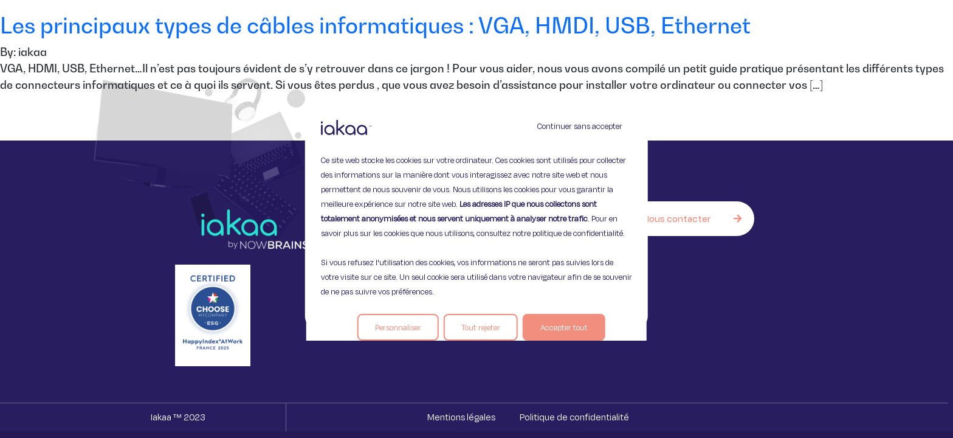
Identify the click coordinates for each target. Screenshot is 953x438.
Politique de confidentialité (574, 417)
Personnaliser (398, 327)
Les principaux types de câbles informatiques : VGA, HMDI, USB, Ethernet (375, 25)
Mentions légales (461, 417)
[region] (476, 218)
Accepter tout (564, 327)
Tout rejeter (480, 327)
